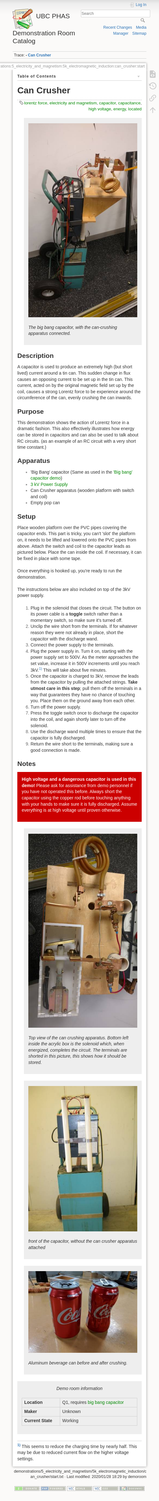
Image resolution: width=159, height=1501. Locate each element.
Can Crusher (39, 55)
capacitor (107, 103)
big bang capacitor (106, 1402)
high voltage (99, 109)
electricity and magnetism (73, 103)
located (135, 109)
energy (119, 109)
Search (143, 20)
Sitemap (139, 33)
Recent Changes (117, 27)
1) (40, 668)
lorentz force (35, 103)
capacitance (129, 103)
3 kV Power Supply (49, 484)
